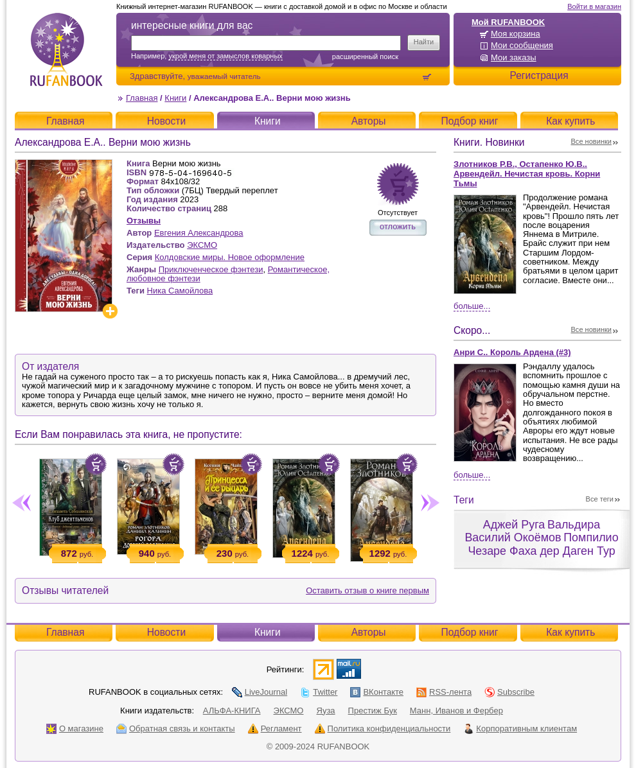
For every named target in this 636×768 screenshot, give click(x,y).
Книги (175, 98)
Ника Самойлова (180, 290)
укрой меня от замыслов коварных (225, 56)
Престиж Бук (372, 710)
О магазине (74, 728)
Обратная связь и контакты (175, 728)
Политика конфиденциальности (383, 728)
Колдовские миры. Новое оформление (230, 257)
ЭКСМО (202, 245)
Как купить (570, 121)
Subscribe (509, 692)
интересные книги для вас (191, 25)
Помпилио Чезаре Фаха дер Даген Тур (543, 544)
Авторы (368, 121)
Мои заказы (513, 57)
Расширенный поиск (365, 56)
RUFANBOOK (66, 49)
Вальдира (573, 524)
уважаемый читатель (224, 76)
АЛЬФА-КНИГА (232, 710)
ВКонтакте (376, 692)
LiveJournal (260, 692)
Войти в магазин (594, 6)
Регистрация (538, 75)
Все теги (600, 499)
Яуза (326, 710)
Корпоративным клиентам (520, 728)
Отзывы (144, 220)
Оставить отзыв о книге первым (367, 590)
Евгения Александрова (198, 233)
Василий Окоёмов (512, 537)
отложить (398, 226)
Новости (166, 121)
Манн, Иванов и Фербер (456, 710)
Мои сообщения (522, 45)
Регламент (275, 728)
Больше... (472, 306)
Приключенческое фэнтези (211, 269)
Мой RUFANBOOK (508, 22)
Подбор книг (469, 121)
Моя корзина (515, 34)
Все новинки (591, 141)
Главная (141, 98)
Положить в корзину (96, 464)
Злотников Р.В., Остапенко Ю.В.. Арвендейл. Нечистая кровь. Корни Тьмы (527, 173)
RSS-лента (444, 692)
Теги (464, 499)
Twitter (318, 692)
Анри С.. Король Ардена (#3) (512, 352)
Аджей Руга (514, 524)
